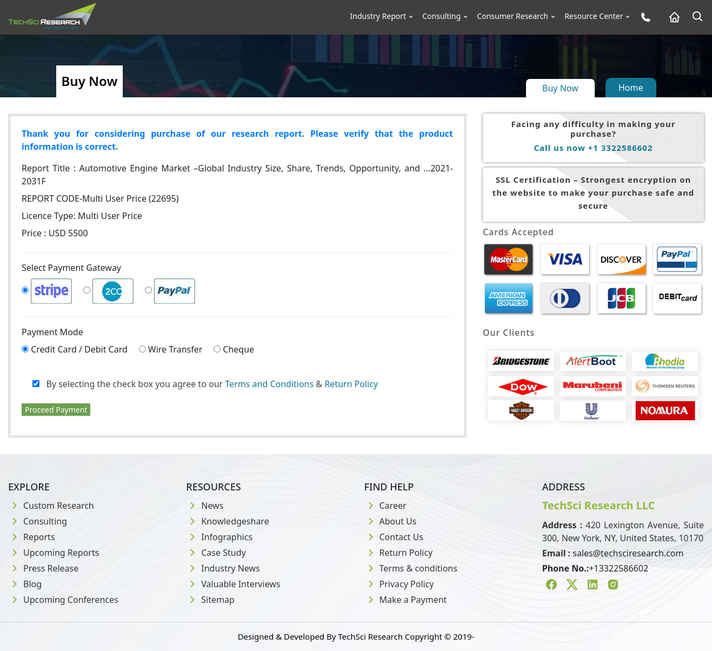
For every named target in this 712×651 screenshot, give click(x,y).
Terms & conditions (410, 568)
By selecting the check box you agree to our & (205, 384)
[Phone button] (643, 17)
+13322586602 (618, 568)
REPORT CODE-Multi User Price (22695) (100, 198)
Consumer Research (512, 16)
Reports (31, 537)
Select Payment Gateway (71, 268)
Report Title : (237, 174)
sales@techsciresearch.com (628, 553)
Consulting (441, 16)
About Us (390, 521)
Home (630, 88)
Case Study (215, 553)
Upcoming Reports (53, 553)
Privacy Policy (399, 584)
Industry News (223, 568)
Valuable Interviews (233, 584)
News (204, 505)
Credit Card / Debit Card (79, 349)
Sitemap (210, 600)
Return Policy (351, 384)
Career (385, 505)
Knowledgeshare (227, 521)
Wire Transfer (175, 349)
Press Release (43, 568)
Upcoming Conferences (63, 600)
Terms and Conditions (269, 384)
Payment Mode (52, 332)
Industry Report (378, 16)
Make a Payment (405, 600)
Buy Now (560, 88)
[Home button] (672, 17)
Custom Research (51, 505)
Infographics (219, 537)
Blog (25, 584)
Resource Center (593, 16)
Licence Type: (82, 216)
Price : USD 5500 (55, 233)
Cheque (238, 349)
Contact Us (393, 537)
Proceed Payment (56, 409)
